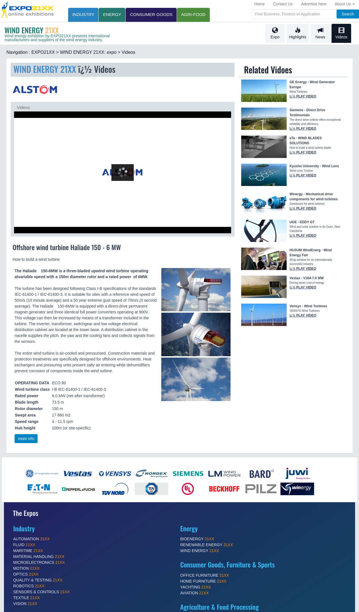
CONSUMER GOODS (151, 14)
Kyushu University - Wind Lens (314, 166)
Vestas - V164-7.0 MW (306, 278)
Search (348, 14)
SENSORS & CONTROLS (41, 592)
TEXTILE (26, 597)
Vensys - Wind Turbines (308, 306)
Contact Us (283, 4)
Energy (112, 14)
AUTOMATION (31, 539)
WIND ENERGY (199, 550)
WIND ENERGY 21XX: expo (88, 52)
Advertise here (313, 4)
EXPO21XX (43, 52)
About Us (345, 4)
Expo (275, 33)
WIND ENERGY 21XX (45, 69)
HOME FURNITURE (203, 581)
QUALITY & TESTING (37, 580)
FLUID (24, 545)
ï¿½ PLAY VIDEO (302, 96)
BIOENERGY (197, 539)
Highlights (297, 33)
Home (259, 4)
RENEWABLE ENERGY (206, 545)
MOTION (26, 568)
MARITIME (28, 550)
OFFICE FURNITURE (204, 575)
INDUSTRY (83, 14)
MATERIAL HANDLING (39, 556)
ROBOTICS (28, 586)
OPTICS (25, 574)
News (320, 33)
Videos (341, 33)
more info (26, 438)
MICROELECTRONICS (39, 562)
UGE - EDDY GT (302, 222)
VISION (25, 603)
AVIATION (194, 593)
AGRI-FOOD (193, 14)
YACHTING (195, 587)
